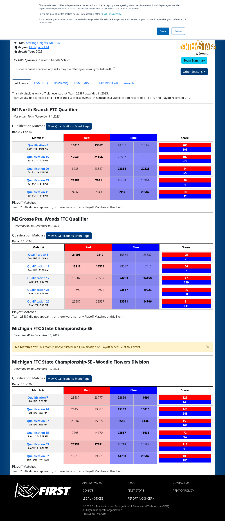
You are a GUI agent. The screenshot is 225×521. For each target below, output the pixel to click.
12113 (76, 266)
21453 (75, 409)
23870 (122, 398)
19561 (98, 456)
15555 (98, 421)
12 (38, 266)
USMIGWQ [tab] (61, 83)
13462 (98, 145)
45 (38, 444)
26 (38, 301)
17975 (100, 290)
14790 (122, 456)
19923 (147, 290)
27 (38, 421)
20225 (145, 169)
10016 (75, 145)
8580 (122, 421)
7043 (98, 192)
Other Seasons (193, 72)
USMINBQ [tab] (41, 83)
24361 (145, 180)
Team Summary (194, 60)
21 (38, 290)
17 (38, 278)
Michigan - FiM (39, 47)
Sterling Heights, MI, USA (43, 43)
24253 (124, 278)
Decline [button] (178, 31)
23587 (145, 145)
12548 (75, 157)
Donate (87, 491)
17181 (98, 444)
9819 (145, 157)
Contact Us (181, 483)
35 (38, 433)
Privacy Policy (111, 14)
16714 (122, 444)
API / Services (92, 483)
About (132, 483)
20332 (75, 444)
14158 (147, 278)
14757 (122, 145)
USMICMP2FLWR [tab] (107, 83)
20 (38, 169)
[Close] (208, 347)
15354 (124, 255)
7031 (98, 180)
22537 (100, 301)
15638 (145, 433)
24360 (75, 192)
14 (38, 409)
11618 (75, 456)
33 (38, 180)
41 (38, 192)
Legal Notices (92, 498)
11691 (145, 398)
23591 (124, 301)
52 (38, 456)
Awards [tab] (129, 83)
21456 (98, 157)
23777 (98, 398)
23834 (122, 169)
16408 (122, 180)
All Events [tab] (21, 83)
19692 (76, 290)
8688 (75, 169)
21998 (76, 255)
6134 (145, 421)
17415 (147, 266)
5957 (122, 192)
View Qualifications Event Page (69, 126)
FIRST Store (136, 491)
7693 (75, 433)
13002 (76, 278)
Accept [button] (163, 31)
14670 (98, 433)
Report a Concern (141, 498)
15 (38, 157)
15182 (122, 409)
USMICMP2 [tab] (81, 83)
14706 (147, 301)
